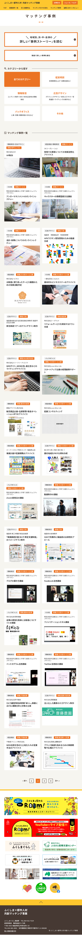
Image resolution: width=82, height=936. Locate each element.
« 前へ (24, 782)
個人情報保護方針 (10, 932)
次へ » (57, 782)
